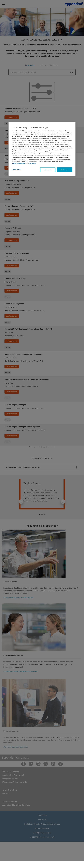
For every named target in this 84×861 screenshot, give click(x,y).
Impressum (32, 163)
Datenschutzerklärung (18, 163)
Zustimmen (64, 169)
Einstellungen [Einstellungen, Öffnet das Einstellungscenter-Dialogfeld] (16, 169)
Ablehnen (48, 169)
